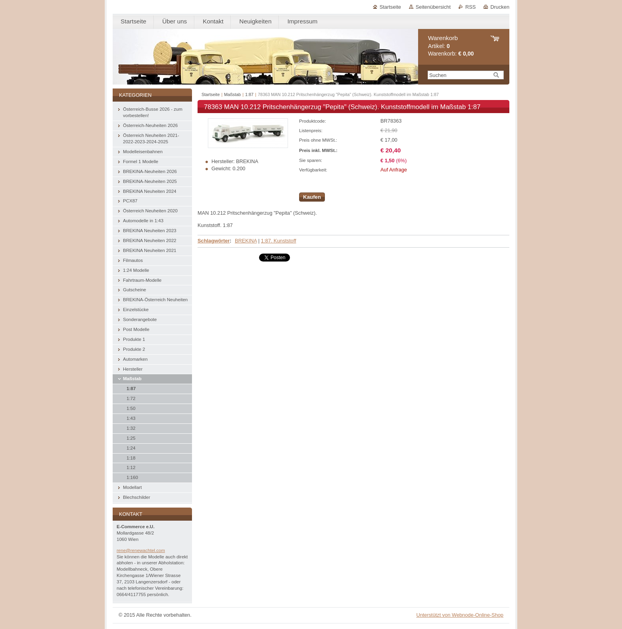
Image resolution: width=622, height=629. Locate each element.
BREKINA (246, 241)
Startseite (390, 7)
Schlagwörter (214, 241)
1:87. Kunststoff (278, 241)
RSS (470, 7)
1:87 (249, 94)
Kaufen (312, 197)
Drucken (499, 7)
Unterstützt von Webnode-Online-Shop (459, 615)
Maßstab (232, 94)
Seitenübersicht (433, 7)
